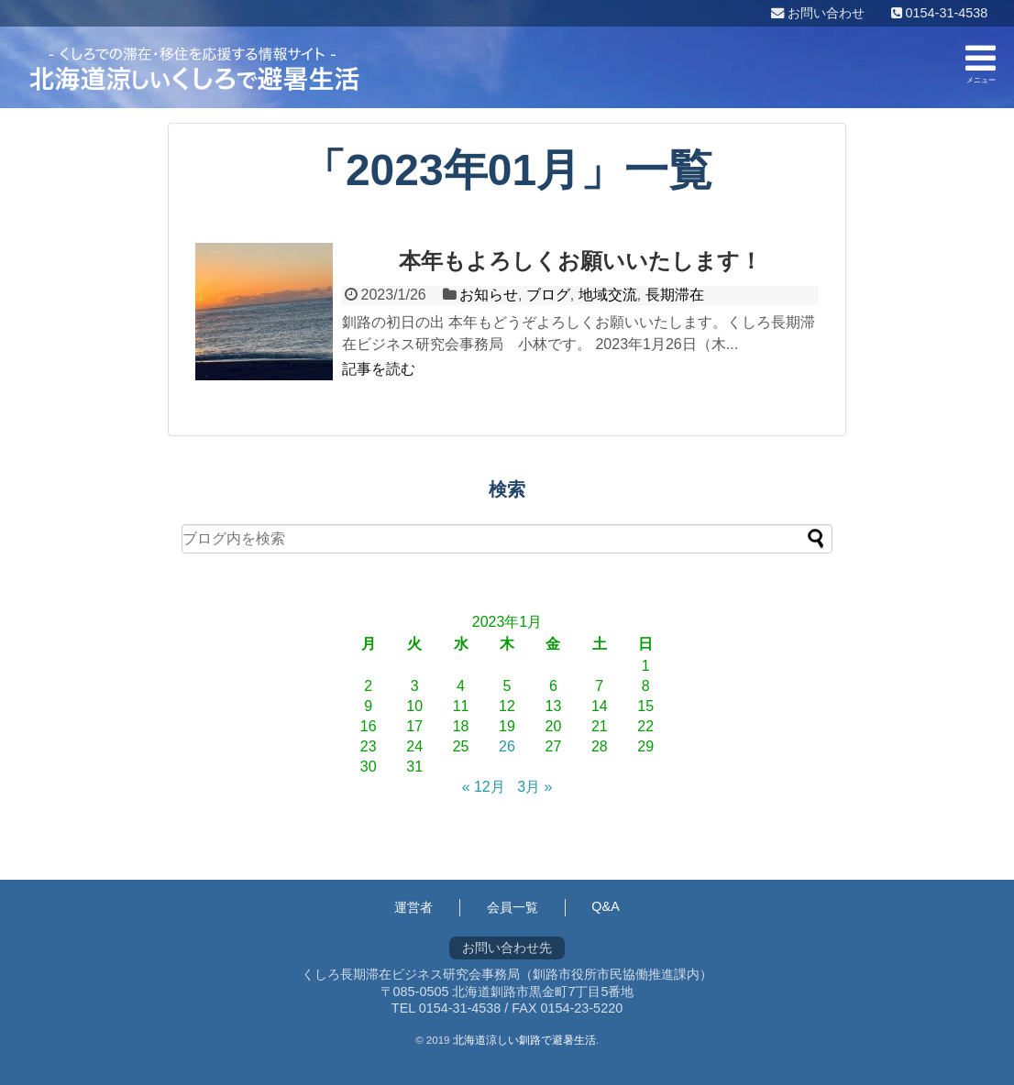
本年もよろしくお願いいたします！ (580, 260)
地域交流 (608, 294)
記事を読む (378, 369)
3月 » (534, 787)
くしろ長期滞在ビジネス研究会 (194, 69)
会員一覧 (512, 907)
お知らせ (488, 294)
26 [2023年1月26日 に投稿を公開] (507, 746)
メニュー (980, 62)
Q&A (605, 906)
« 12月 (483, 787)
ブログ (548, 294)
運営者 (413, 907)
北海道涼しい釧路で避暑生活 (524, 1040)
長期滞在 (674, 294)
